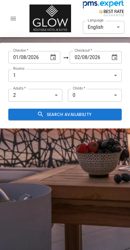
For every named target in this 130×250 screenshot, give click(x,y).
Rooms (19, 68)
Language (96, 20)
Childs (79, 88)
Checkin (20, 50)
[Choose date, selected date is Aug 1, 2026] (53, 57)
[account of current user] (13, 18)
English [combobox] (95, 27)
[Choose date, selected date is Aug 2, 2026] (114, 57)
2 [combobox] (14, 95)
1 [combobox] (14, 75)
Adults (19, 88)
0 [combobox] (74, 95)
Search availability (65, 114)
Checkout (83, 50)
